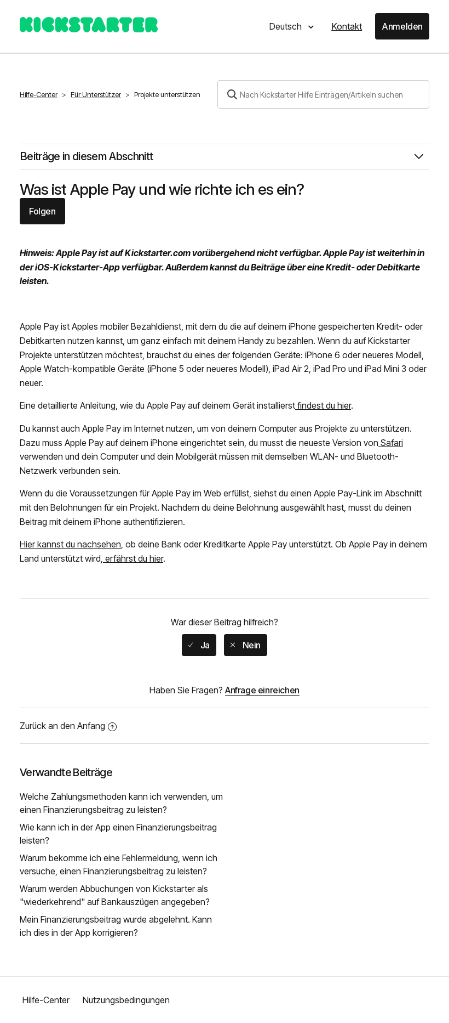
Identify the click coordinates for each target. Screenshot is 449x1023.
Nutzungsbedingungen (126, 999)
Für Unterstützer (96, 94)
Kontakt (346, 26)
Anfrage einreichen (262, 690)
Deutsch (286, 26)
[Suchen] (323, 94)
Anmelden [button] (402, 26)
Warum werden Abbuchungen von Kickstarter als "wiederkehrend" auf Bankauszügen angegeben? (115, 895)
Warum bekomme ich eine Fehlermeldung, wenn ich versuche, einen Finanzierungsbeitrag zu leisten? (118, 864)
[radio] (199, 645)
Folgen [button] (42, 211)
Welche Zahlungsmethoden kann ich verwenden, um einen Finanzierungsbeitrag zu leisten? (121, 803)
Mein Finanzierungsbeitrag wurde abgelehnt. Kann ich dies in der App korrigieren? (116, 926)
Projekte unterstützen (167, 94)
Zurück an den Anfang (68, 725)
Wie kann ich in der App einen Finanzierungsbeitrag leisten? (118, 834)
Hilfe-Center (38, 94)
